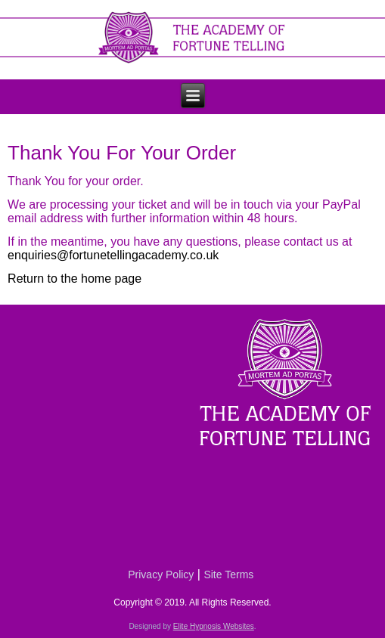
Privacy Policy (161, 574)
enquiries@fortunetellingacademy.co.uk (113, 255)
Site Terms (228, 574)
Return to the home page (74, 278)
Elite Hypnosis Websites (213, 626)
